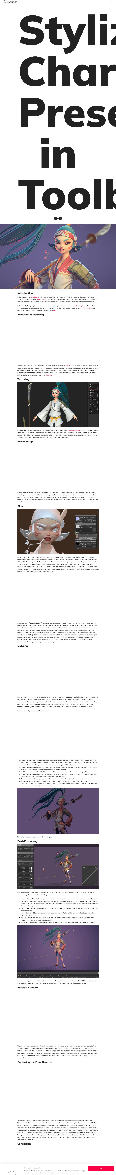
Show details (28, 1171)
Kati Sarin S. (88, 308)
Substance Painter (75, 430)
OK (101, 1158)
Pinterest (48, 375)
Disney (39, 299)
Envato (44, 299)
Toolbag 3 (79, 306)
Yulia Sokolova (35, 297)
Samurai (64, 306)
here (54, 310)
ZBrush (67, 365)
